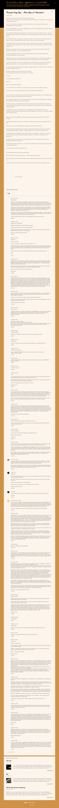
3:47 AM (12, 354)
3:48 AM (12, 749)
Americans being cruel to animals (26, 382)
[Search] (54, 3)
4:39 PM (12, 386)
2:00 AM (12, 673)
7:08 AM (12, 362)
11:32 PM (13, 709)
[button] (52, 12)
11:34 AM (13, 369)
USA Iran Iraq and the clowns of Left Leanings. (16, 787)
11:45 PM (13, 547)
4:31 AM (12, 400)
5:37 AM (12, 415)
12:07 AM (13, 558)
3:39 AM (12, 316)
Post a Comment (10, 752)
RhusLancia (13, 459)
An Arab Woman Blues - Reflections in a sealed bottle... (27, 2)
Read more (50, 770)
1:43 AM (12, 629)
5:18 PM (12, 700)
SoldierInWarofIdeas (15, 500)
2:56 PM (12, 510)
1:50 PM (12, 497)
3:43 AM (12, 336)
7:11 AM (12, 455)
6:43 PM (12, 655)
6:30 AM (12, 218)
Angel (12, 472)
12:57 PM (13, 591)
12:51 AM (13, 304)
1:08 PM (12, 737)
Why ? (7, 774)
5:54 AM (12, 438)
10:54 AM (13, 488)
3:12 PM (12, 272)
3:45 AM (12, 344)
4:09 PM (12, 636)
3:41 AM (12, 327)
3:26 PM (12, 288)
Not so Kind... (9, 760)
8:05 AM (12, 469)
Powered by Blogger (30, 802)
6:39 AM (12, 234)
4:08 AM (12, 724)
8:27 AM (12, 255)
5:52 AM (12, 425)
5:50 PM (12, 620)
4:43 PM (12, 613)
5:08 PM (12, 540)
